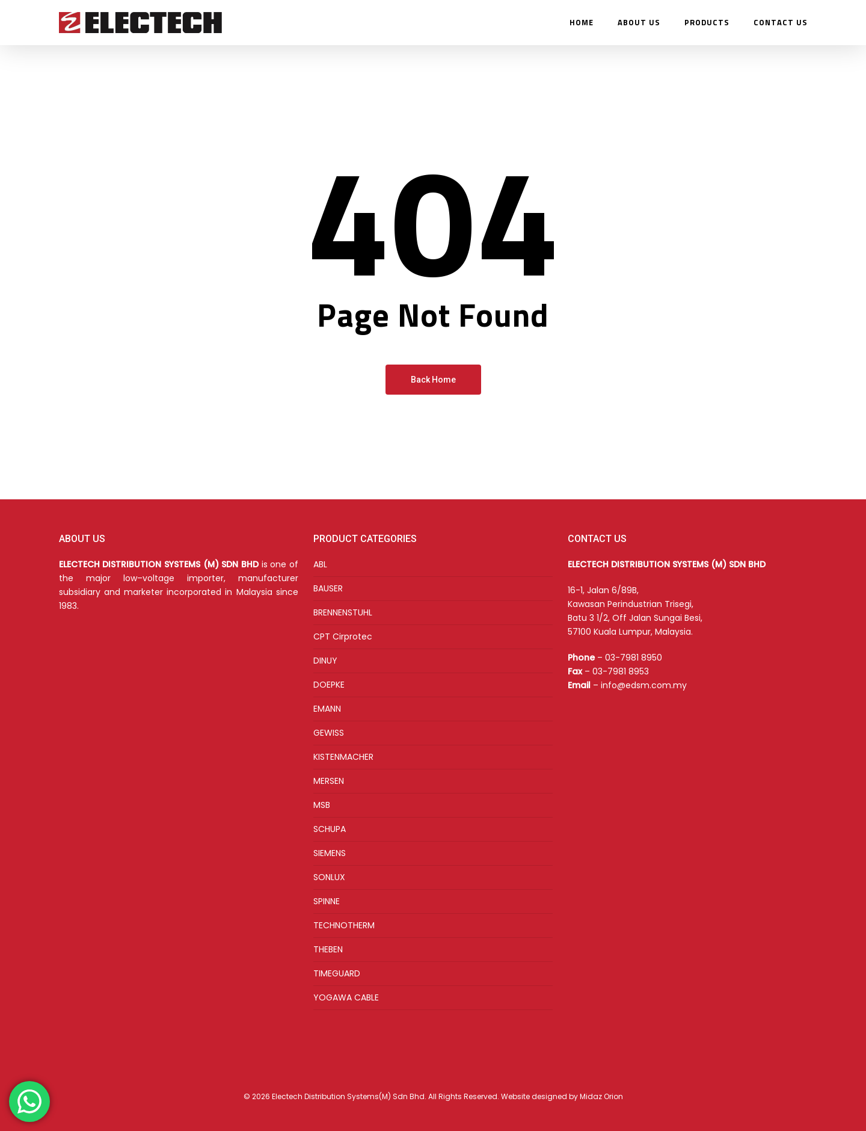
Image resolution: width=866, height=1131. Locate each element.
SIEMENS (329, 853)
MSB (321, 805)
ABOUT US (639, 22)
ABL (320, 564)
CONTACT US (781, 22)
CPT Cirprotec (342, 636)
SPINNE (326, 901)
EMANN (327, 709)
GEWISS (328, 733)
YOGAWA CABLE (346, 997)
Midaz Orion (601, 1096)
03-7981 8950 (633, 658)
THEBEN (328, 949)
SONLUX (329, 877)
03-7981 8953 (620, 671)
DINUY (325, 661)
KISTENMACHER (343, 757)
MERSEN (328, 781)
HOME (582, 22)
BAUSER (328, 588)
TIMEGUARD (336, 973)
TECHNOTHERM (344, 925)
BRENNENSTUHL (342, 612)
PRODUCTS (706, 22)
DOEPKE (329, 685)
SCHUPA (329, 829)
